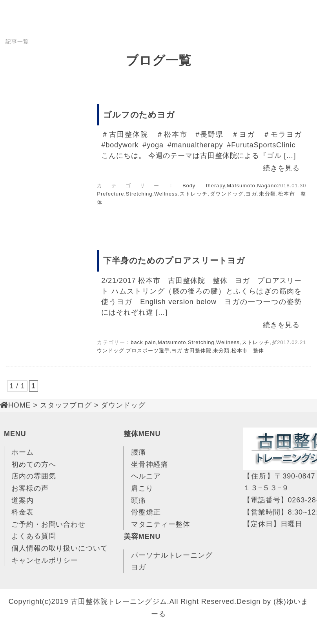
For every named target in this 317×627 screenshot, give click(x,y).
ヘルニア (146, 476)
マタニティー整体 (160, 524)
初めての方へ (33, 464)
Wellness (166, 194)
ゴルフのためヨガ (139, 114)
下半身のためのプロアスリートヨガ (174, 260)
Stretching (139, 194)
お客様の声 (30, 488)
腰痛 (138, 452)
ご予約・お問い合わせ (48, 524)
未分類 (267, 194)
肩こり (142, 488)
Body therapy (203, 185)
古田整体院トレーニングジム (119, 601)
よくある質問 (33, 536)
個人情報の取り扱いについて (59, 548)
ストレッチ (193, 194)
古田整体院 (197, 350)
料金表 (22, 512)
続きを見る (281, 168)
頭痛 (138, 500)
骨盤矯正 (146, 512)
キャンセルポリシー (44, 560)
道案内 (22, 500)
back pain (143, 342)
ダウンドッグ (227, 194)
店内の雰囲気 (33, 476)
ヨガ (251, 194)
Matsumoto (241, 185)
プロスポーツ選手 (147, 350)
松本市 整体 (247, 350)
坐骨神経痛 (149, 464)
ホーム (22, 452)
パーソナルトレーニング (172, 555)
